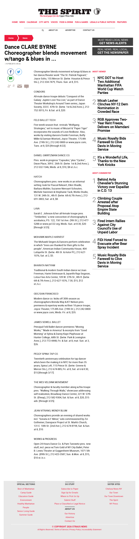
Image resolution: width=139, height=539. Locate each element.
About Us (53, 30)
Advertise (70, 30)
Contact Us (88, 30)
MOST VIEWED (99, 71)
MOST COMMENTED (101, 173)
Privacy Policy (75, 529)
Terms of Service (61, 529)
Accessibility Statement (92, 529)
